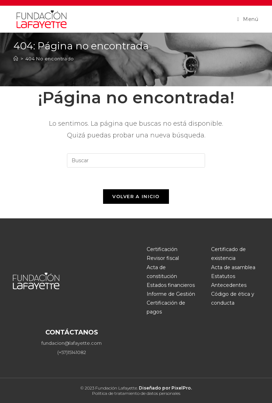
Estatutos (223, 276)
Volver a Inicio (136, 196)
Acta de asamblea (233, 267)
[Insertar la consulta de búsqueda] (136, 160)
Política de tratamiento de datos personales (136, 393)
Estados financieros (171, 285)
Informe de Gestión (171, 294)
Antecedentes (228, 285)
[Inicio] (15, 58)
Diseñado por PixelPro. (165, 388)
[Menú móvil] (248, 19)
